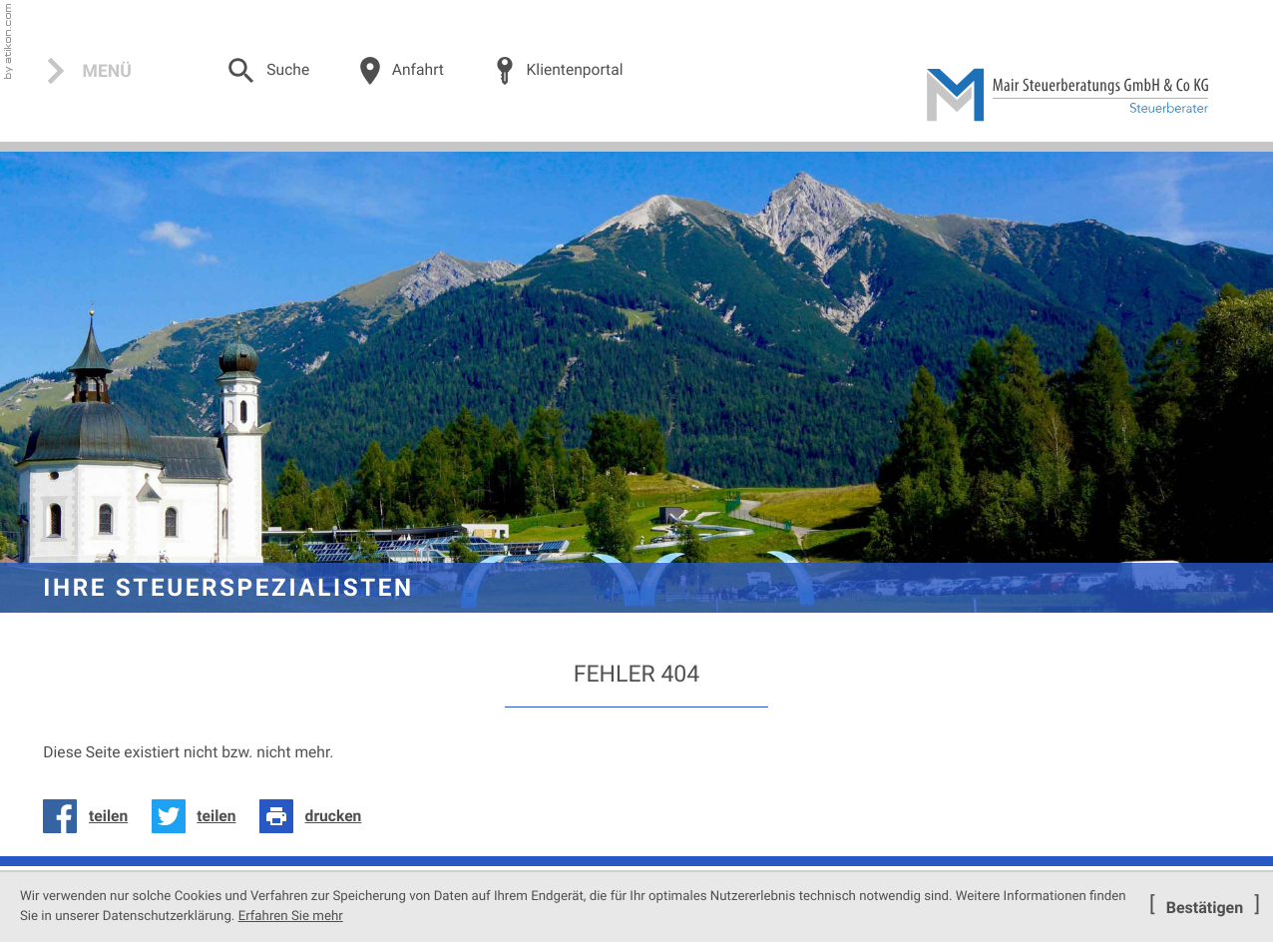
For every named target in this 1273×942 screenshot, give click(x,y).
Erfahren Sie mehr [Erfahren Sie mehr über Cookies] (290, 916)
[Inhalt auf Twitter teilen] (200, 816)
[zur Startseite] (1068, 95)
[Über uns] (400, 71)
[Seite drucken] (316, 816)
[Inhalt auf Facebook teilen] (91, 816)
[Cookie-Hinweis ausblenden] (1204, 907)
